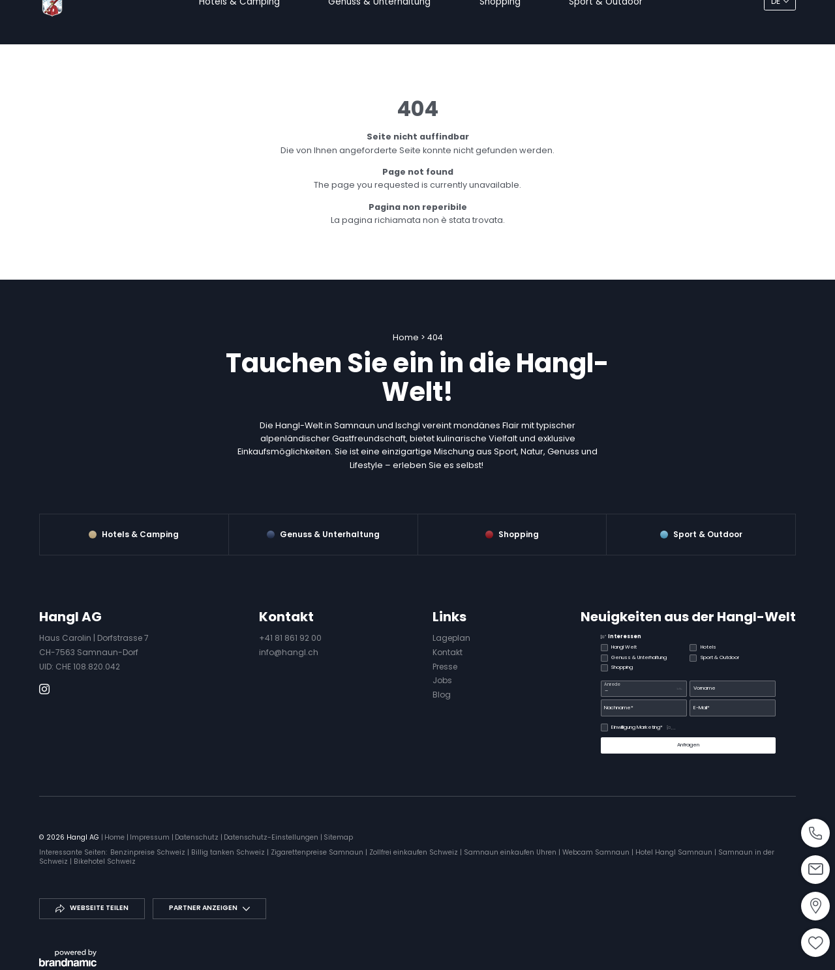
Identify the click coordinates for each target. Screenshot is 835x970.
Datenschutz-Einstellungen (272, 837)
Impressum (151, 837)
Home (407, 337)
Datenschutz (197, 837)
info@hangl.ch (288, 652)
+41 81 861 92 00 (290, 637)
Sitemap (338, 837)
